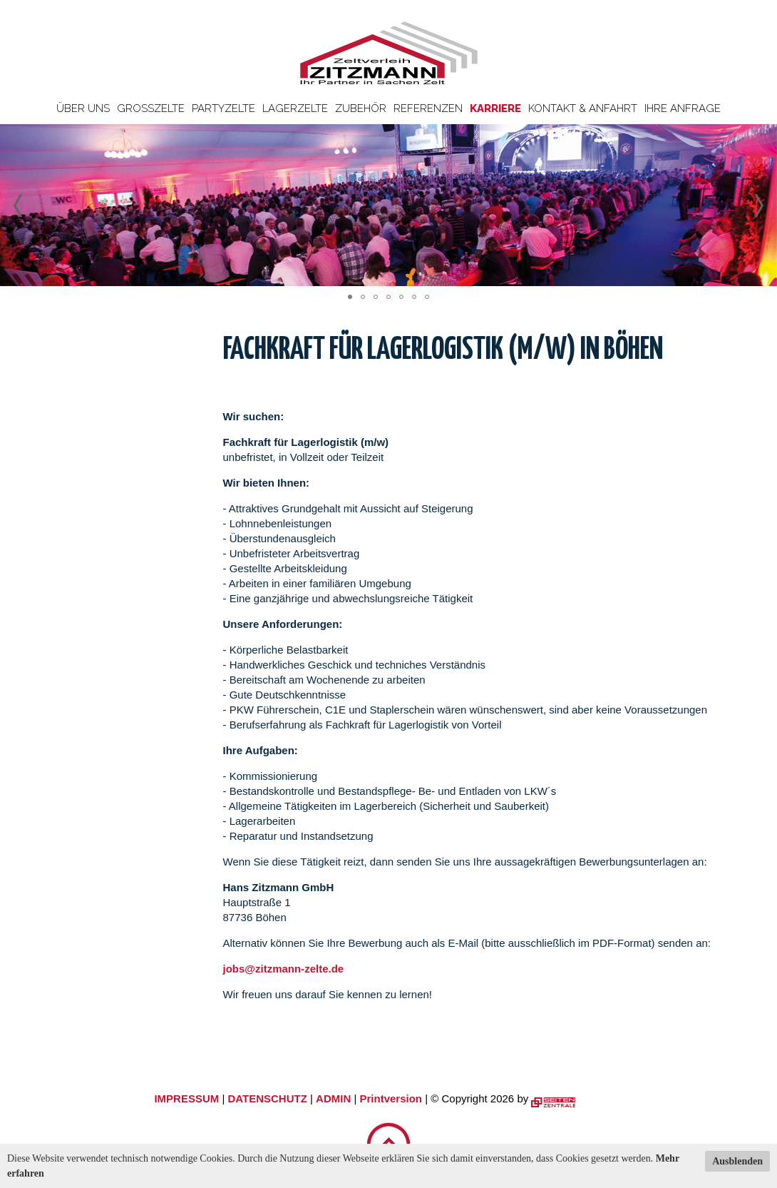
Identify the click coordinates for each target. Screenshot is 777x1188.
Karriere (495, 108)
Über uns (83, 108)
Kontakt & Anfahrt (582, 108)
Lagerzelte (295, 108)
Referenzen (428, 108)
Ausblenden (737, 1161)
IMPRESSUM (186, 1098)
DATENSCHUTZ (267, 1098)
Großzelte (151, 108)
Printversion (391, 1098)
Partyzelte (223, 108)
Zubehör (360, 108)
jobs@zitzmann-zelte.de (283, 969)
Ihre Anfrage (682, 108)
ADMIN (333, 1098)
